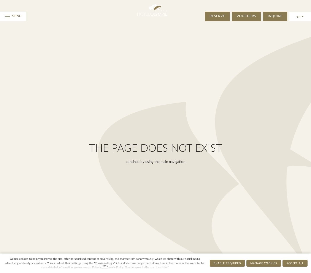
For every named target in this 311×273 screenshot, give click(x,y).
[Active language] (300, 16)
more (105, 265)
